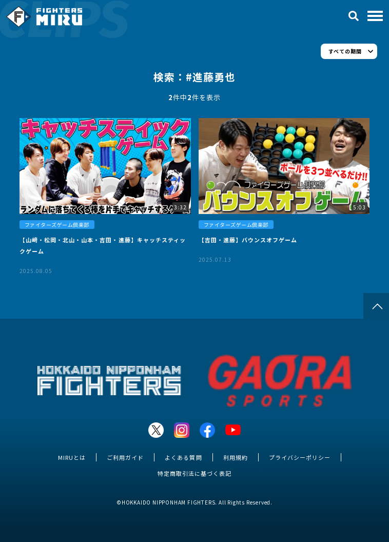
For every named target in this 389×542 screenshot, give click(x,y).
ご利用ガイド (125, 457)
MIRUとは (72, 457)
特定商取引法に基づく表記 (194, 473)
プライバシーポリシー (299, 457)
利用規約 (235, 457)
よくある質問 (183, 457)
